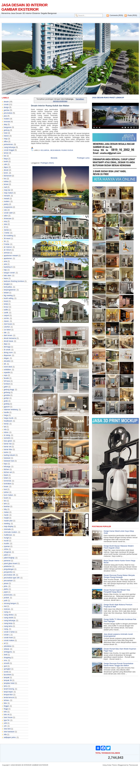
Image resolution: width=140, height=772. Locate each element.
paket (6, 555)
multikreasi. (8, 535)
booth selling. (9, 298)
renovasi (7, 122)
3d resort (7, 238)
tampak (6, 677)
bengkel (7, 284)
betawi (6, 293)
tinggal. (6, 706)
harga (6, 415)
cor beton (7, 330)
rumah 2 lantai (9, 632)
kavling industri (9, 455)
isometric (7, 438)
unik (5, 723)
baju (5, 270)
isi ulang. (7, 435)
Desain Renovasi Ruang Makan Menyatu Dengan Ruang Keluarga (119, 576)
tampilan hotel (9, 683)
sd (5, 643)
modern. (7, 201)
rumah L (7, 635)
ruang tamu (8, 626)
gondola (7, 395)
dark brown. (8, 335)
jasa (5, 116)
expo (5, 375)
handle (6, 412)
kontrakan (7, 484)
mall (5, 187)
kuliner (6, 492)
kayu (5, 464)
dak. (5, 333)
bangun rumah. (9, 273)
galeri (6, 387)
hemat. (6, 424)
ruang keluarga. (10, 620)
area (5, 261)
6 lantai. (7, 244)
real (5, 606)
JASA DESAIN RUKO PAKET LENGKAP (108, 98)
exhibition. (7, 370)
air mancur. (8, 247)
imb (5, 429)
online (6, 549)
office (6, 142)
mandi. (6, 515)
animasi (7, 253)
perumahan (8, 113)
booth (6, 161)
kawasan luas (9, 461)
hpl (5, 427)
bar (5, 156)
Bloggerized (122, 765)
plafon (6, 589)
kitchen (6, 469)
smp (5, 221)
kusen (6, 498)
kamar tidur (8, 449)
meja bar (7, 190)
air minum (7, 250)
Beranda (54, 158)
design (6, 107)
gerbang (7, 392)
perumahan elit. (10, 575)
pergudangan (9, 569)
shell (5, 655)
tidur (5, 703)
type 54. (7, 720)
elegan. (6, 358)
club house (8, 324)
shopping (7, 658)
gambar (7, 110)
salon (6, 216)
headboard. (8, 421)
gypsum (7, 407)
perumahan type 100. (12, 578)
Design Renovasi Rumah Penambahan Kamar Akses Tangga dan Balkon (118, 665)
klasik (6, 475)
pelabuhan (8, 566)
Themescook (133, 765)
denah (6, 170)
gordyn (6, 398)
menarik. (7, 196)
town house (8, 717)
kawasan (7, 458)
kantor (6, 452)
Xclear (109, 765)
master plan (8, 521)
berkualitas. (8, 287)
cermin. (6, 318)
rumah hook (8, 638)
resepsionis (8, 207)
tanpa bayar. (8, 692)
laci (5, 501)
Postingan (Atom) (47, 163)
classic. (6, 321)
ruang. (6, 629)
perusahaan (8, 581)
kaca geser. (8, 441)
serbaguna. (8, 652)
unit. (5, 726)
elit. (5, 364)
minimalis (7, 529)
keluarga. (7, 467)
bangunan (7, 127)
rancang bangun (10, 603)
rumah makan (9, 640)
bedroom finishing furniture (14, 281)
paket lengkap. (9, 558)
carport (6, 315)
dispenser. (8, 355)
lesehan (7, 506)
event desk (8, 367)
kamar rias (8, 444)
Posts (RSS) (132, 15)
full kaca (7, 381)
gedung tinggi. (9, 390)
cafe (5, 164)
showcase (7, 219)
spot (5, 666)
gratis (6, 401)
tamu (6, 686)
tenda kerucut (9, 697)
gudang (6, 404)
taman (6, 153)
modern (7, 119)
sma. (5, 660)
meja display (8, 526)
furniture (7, 384)
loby (5, 509)
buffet (6, 310)
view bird (7, 729)
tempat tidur (8, 695)
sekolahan (8, 646)
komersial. (8, 481)
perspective (8, 572)
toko (5, 712)
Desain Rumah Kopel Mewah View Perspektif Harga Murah (117, 591)
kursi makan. (8, 495)
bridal (6, 304)
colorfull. (7, 327)
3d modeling (8, 236)
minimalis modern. (11, 532)
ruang (6, 612)
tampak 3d (8, 680)
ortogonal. (7, 552)
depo (6, 344)
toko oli (6, 715)
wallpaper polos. (10, 737)
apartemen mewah (11, 256)
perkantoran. (8, 144)
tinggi (6, 709)
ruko (5, 210)
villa (5, 735)
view (5, 224)
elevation (7, 361)
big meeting (8, 295)
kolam (6, 478)
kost (5, 489)
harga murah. (9, 418)
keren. (6, 173)
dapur (6, 167)
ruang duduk (8, 618)
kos (5, 179)
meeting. (7, 524)
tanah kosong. (9, 689)
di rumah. (7, 350)
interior (6, 136)
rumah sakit (8, 213)
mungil (6, 538)
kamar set (7, 447)
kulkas (6, 181)
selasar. (7, 649)
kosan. (6, 486)
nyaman (7, 546)
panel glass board (10, 563)
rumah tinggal (9, 150)
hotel (5, 133)
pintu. (6, 586)
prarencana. (8, 595)
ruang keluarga (9, 147)
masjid (6, 518)
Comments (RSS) (116, 15)
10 (5, 227)
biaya (6, 159)
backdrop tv (8, 267)
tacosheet (7, 675)
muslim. (7, 544)
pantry (6, 204)
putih (5, 601)
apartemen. (8, 258)
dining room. (8, 353)
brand (6, 301)
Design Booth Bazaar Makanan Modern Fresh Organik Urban (119, 547)
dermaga (7, 347)
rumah (6, 104)
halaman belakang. (11, 410)
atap (5, 124)
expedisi (7, 372)
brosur (6, 307)
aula (5, 264)
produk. (6, 598)
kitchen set (8, 472)
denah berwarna (10, 338)
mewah (6, 199)
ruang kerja (8, 623)
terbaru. (7, 700)
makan (6, 512)
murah (6, 541)
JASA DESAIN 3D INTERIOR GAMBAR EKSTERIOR (24, 7)
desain (6, 102)
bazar (6, 278)
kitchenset (7, 176)
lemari (6, 184)
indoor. (6, 432)
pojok (6, 592)
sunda (6, 672)
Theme (114, 765)
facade (6, 378)
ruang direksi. (9, 615)
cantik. (6, 313)
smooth (6, 663)
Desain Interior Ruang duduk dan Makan (50, 105)
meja (5, 139)
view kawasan (9, 732)
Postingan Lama (83, 158)
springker (7, 669)
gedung (6, 130)
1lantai (6, 230)
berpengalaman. (10, 290)
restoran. (7, 609)
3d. (5, 241)
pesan (6, 583)
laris (5, 504)
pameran (7, 561)
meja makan (8, 193)
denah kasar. (9, 341)
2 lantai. (7, 233)
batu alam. (8, 276)
